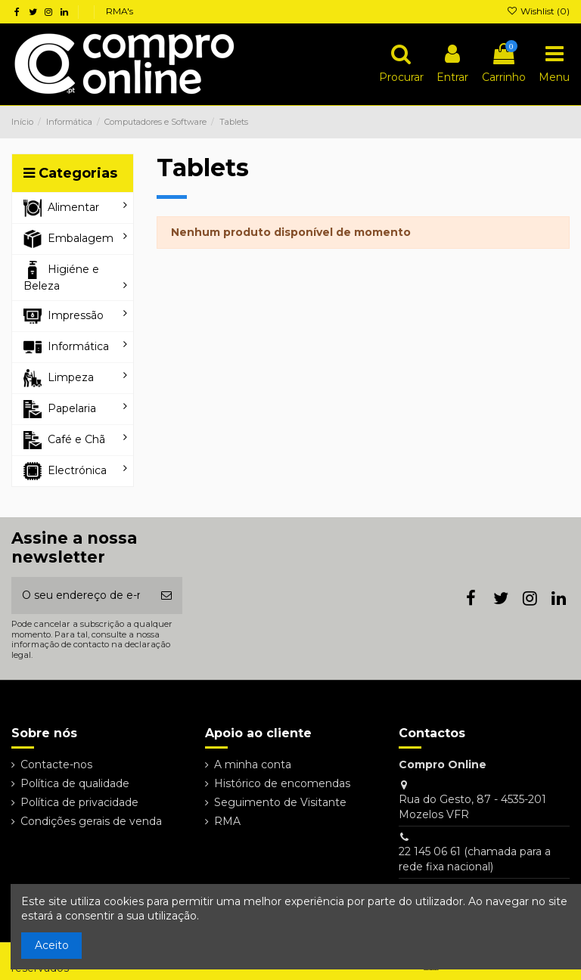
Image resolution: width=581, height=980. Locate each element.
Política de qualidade (74, 783)
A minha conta (252, 764)
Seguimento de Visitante (280, 802)
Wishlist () (538, 11)
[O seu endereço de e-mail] (81, 595)
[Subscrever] (166, 595)
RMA (227, 821)
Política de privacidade (79, 802)
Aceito (52, 945)
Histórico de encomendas (282, 783)
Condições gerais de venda (91, 821)
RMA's (119, 11)
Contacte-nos (56, 764)
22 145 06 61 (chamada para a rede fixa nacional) (475, 859)
